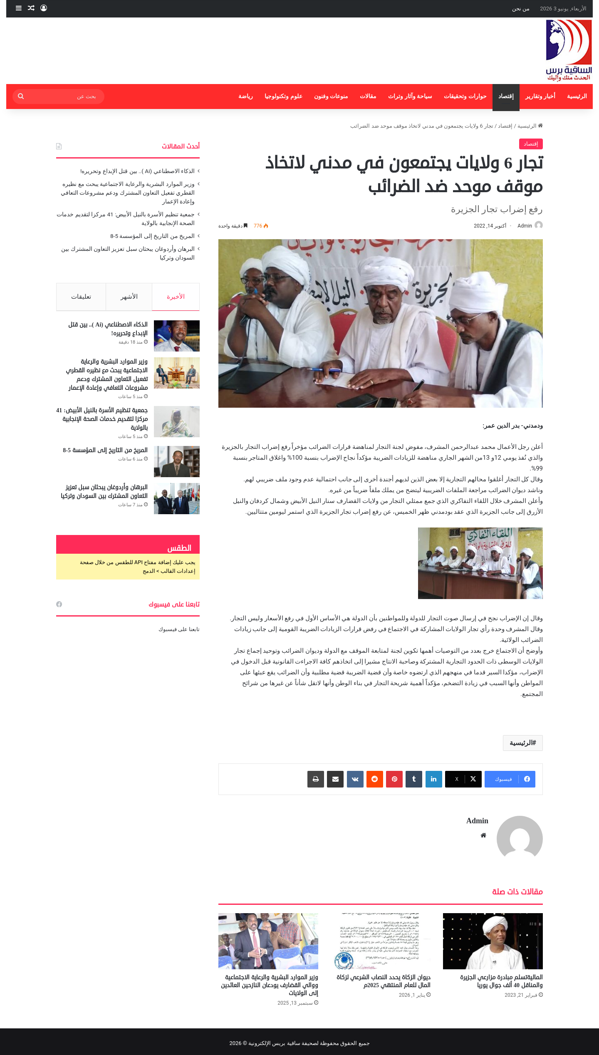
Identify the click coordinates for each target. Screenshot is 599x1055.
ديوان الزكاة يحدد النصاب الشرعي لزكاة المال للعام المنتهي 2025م (384, 978)
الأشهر (129, 296)
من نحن (521, 8)
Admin (520, 226)
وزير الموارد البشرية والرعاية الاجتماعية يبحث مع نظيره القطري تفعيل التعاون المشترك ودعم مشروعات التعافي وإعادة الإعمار (128, 193)
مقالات (368, 96)
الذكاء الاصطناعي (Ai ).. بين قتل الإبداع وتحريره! (137, 171)
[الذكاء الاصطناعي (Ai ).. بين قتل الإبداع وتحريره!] (177, 339)
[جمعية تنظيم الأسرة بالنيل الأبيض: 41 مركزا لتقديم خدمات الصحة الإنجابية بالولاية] (177, 425)
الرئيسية (577, 96)
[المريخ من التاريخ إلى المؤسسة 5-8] (177, 464)
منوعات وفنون (331, 96)
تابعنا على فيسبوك (179, 632)
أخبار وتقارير (540, 96)
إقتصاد (506, 96)
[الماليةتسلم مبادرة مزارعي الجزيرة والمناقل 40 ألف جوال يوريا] (493, 937)
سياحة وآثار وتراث (410, 96)
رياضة (245, 96)
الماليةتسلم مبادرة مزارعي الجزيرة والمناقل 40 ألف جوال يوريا (501, 978)
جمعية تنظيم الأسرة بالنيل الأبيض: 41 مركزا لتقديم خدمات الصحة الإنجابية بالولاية (102, 422)
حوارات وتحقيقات (465, 96)
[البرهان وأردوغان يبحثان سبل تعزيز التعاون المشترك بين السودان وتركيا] (177, 502)
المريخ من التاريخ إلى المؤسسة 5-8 (152, 236)
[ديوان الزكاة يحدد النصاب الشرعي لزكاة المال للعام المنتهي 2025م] (381, 937)
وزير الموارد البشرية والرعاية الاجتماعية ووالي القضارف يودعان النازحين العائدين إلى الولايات (269, 982)
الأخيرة (176, 296)
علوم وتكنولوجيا (283, 96)
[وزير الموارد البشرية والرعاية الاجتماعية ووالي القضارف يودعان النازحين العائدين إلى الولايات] (268, 937)
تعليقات (81, 296)
